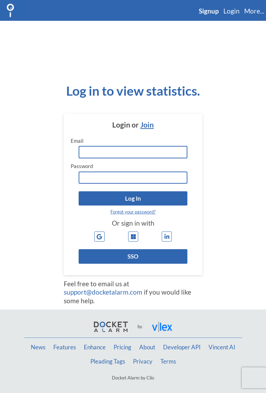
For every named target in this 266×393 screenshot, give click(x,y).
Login (231, 11)
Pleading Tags (107, 361)
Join (147, 124)
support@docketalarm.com (103, 292)
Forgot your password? (133, 212)
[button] (133, 198)
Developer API (182, 347)
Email (77, 141)
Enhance (95, 347)
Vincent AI (222, 347)
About (147, 347)
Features (64, 347)
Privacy (142, 361)
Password (82, 166)
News (38, 347)
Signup (209, 11)
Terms (168, 361)
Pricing (122, 347)
